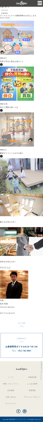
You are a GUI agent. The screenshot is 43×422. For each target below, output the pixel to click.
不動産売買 (32, 377)
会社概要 (10, 390)
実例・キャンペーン (10, 384)
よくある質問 (32, 384)
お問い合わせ (11, 397)
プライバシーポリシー (32, 397)
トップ (10, 377)
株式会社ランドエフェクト (18, 419)
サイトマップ (11, 403)
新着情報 (32, 390)
